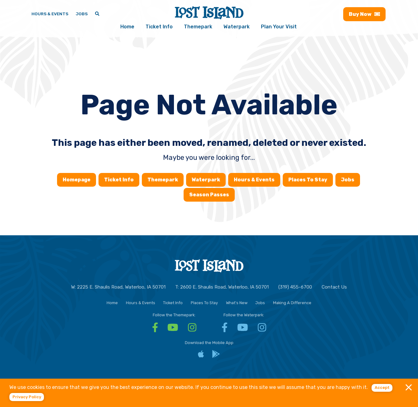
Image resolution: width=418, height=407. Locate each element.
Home (127, 27)
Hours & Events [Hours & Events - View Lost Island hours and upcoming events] (49, 13)
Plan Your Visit (279, 27)
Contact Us (334, 287)
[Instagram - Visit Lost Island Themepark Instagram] (192, 329)
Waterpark (236, 27)
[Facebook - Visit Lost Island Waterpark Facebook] (225, 329)
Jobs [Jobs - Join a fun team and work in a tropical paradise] (82, 13)
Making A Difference (292, 302)
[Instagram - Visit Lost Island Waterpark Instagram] (262, 329)
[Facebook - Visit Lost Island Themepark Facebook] (155, 329)
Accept (382, 387)
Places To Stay (307, 180)
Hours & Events (254, 180)
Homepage (76, 180)
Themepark (198, 27)
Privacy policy (26, 397)
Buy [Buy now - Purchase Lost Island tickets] (364, 14)
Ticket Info (159, 27)
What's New (236, 302)
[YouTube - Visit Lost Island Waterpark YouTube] (242, 329)
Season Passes (209, 195)
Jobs (347, 180)
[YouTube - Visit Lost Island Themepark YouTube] (172, 329)
